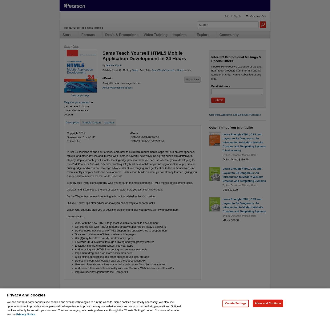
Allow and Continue (268, 306)
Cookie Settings (235, 306)
